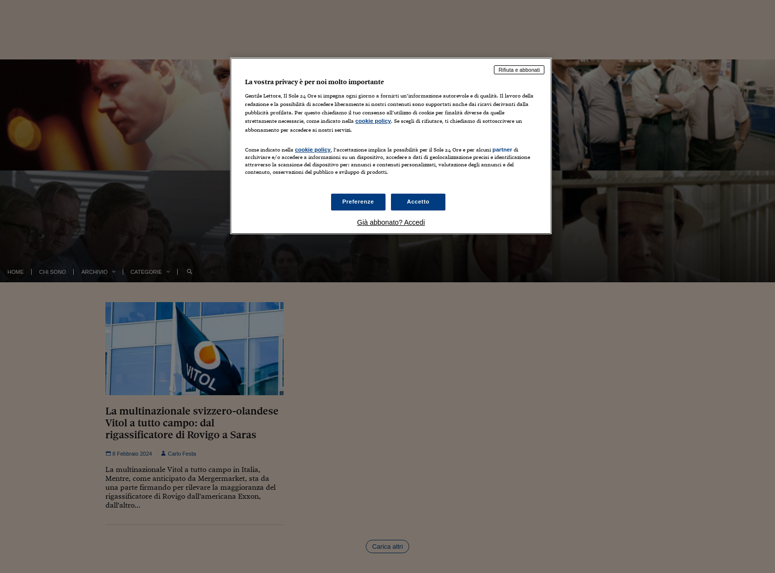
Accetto (418, 202)
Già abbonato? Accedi (391, 222)
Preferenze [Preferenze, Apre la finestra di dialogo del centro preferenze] (358, 202)
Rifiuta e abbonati (519, 70)
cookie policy (373, 121)
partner (502, 150)
